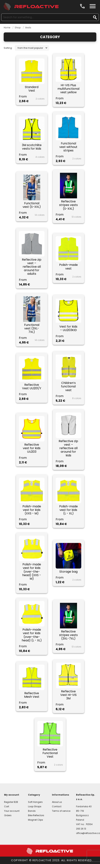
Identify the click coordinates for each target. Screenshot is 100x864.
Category (50, 36)
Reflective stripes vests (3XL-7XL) (68, 635)
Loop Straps (34, 806)
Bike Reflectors (36, 815)
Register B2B (11, 802)
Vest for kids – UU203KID (68, 328)
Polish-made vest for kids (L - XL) (68, 510)
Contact (56, 806)
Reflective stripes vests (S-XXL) (68, 205)
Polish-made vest (68, 266)
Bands (32, 810)
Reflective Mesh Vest (31, 694)
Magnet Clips (35, 819)
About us (57, 802)
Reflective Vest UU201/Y (31, 386)
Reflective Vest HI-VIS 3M (68, 695)
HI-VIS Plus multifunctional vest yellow (68, 88)
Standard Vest (31, 88)
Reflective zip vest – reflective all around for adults (31, 267)
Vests (28, 27)
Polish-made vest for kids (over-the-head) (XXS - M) (31, 571)
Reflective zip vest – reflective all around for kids (68, 448)
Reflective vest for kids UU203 (31, 448)
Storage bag (68, 571)
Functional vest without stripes (68, 147)
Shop (18, 27)
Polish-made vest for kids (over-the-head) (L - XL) (32, 635)
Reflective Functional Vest (50, 753)
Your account (11, 810)
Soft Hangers (35, 802)
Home (7, 27)
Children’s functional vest (68, 386)
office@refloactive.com (86, 833)
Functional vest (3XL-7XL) (31, 328)
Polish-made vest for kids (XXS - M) (31, 510)
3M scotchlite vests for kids (32, 146)
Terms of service (61, 810)
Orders (8, 815)
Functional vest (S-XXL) (32, 205)
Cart (6, 806)
